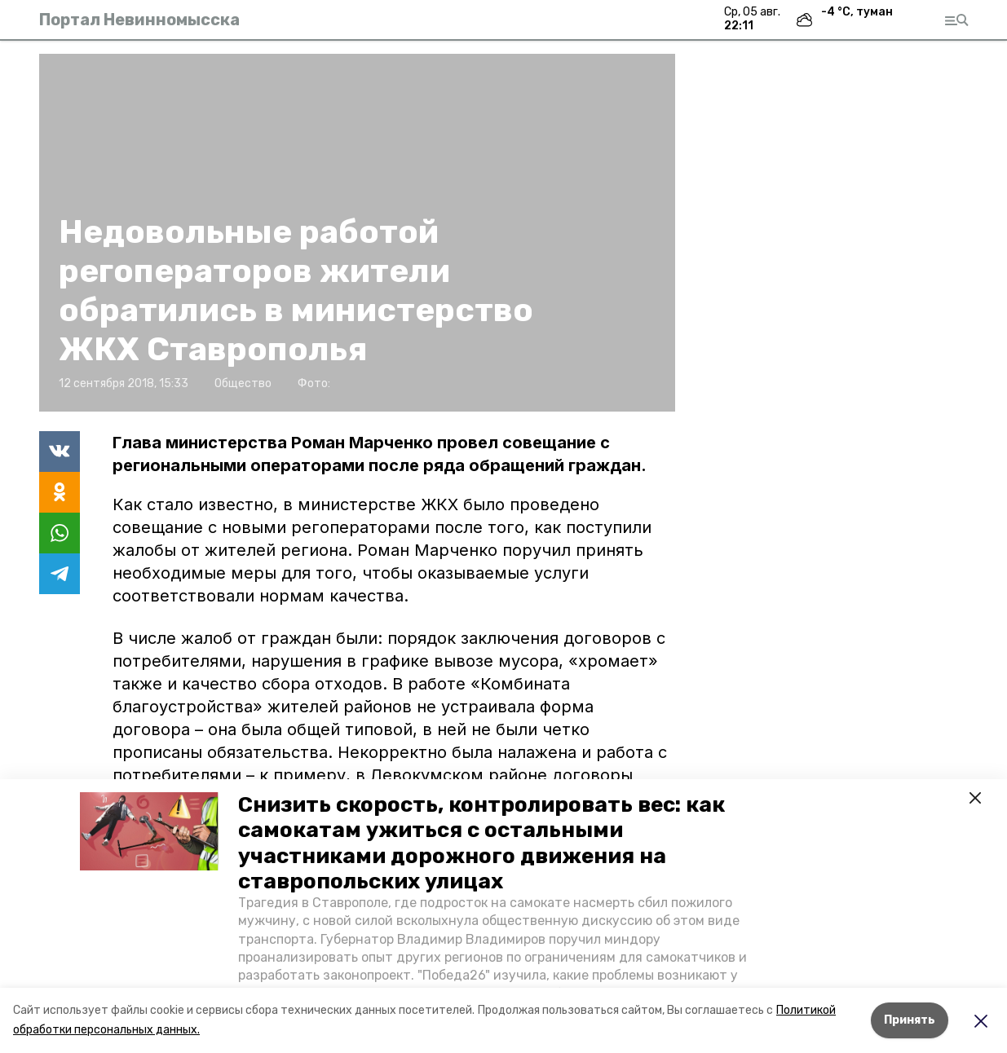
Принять (909, 1020)
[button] (149, 831)
